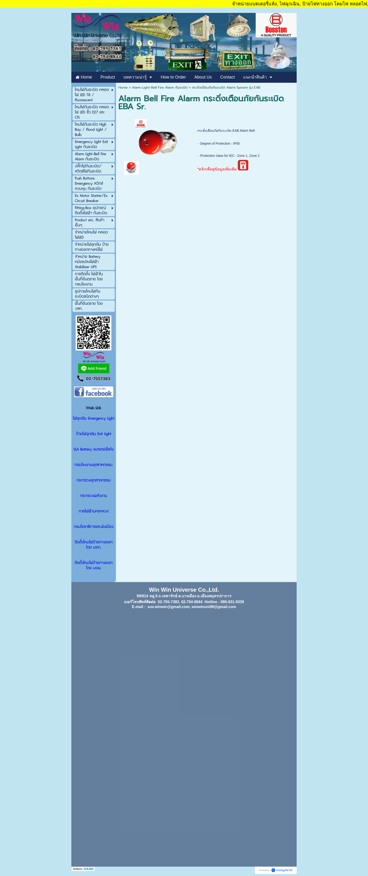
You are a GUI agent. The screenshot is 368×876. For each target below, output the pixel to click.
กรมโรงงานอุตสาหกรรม (93, 465)
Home (123, 87)
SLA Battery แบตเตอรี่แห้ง (93, 449)
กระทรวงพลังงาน (93, 496)
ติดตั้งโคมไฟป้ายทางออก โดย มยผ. (94, 565)
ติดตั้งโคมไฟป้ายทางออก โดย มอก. (94, 544)
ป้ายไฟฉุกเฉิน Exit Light (93, 434)
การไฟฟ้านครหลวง (93, 511)
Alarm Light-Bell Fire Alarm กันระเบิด (160, 87)
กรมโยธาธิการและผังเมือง (93, 527)
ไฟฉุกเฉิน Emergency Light (93, 418)
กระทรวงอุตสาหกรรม (94, 480)
